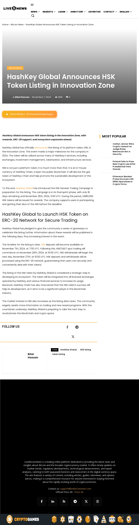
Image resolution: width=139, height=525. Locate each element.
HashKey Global (68, 349)
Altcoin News (17, 24)
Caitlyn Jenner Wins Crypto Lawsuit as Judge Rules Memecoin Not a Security (124, 148)
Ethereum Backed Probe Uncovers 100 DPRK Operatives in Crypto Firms (123, 177)
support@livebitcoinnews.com (75, 488)
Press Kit (78, 492)
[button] (32, 15)
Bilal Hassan (22, 97)
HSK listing (85, 349)
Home (5, 24)
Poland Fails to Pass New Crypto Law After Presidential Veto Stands (124, 162)
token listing (58, 354)
